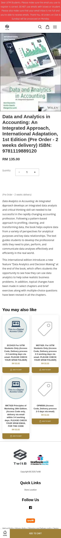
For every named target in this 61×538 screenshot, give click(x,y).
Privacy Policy (21, 528)
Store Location (30, 490)
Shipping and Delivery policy (40, 528)
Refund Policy (8, 528)
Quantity (6, 170)
